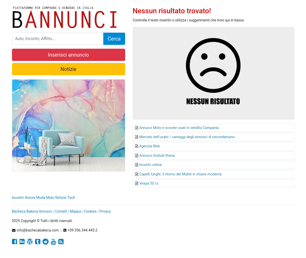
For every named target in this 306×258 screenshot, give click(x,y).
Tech (71, 198)
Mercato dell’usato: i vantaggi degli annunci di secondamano (187, 137)
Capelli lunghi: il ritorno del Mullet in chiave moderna (180, 174)
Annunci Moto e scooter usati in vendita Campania (179, 128)
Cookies (90, 211)
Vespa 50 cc (149, 183)
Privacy (105, 211)
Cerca (114, 39)
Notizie (61, 198)
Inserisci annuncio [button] (68, 55)
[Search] (58, 39)
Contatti (61, 211)
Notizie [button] (68, 69)
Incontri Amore (23, 198)
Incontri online (150, 165)
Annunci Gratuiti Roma (157, 155)
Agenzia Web (149, 146)
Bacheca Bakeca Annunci (32, 211)
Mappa (75, 211)
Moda (40, 198)
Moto (50, 198)
